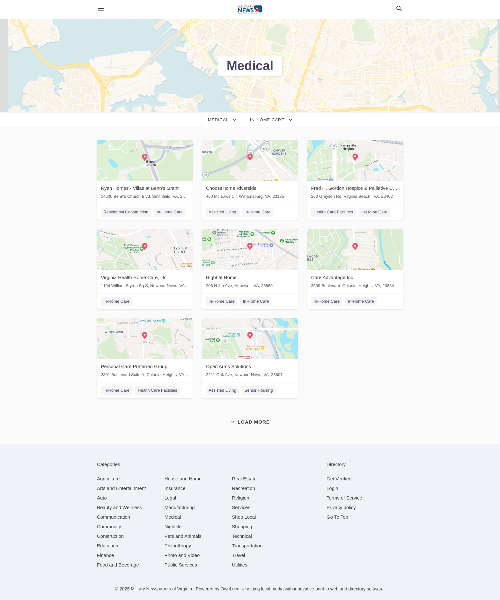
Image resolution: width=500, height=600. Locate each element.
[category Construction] (110, 536)
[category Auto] (102, 498)
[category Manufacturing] (180, 507)
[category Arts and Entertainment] (121, 488)
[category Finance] (105, 555)
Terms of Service (344, 498)
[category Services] (241, 507)
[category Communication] (113, 517)
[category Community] (109, 527)
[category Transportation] (247, 546)
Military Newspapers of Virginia (162, 589)
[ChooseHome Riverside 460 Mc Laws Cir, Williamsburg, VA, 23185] (250, 170)
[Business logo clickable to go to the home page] (250, 9)
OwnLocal (230, 589)
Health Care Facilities (333, 212)
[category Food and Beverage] (118, 565)
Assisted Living (222, 212)
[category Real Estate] (244, 479)
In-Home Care (170, 212)
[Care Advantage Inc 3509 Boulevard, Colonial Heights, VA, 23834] (355, 260)
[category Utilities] (239, 565)
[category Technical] (242, 536)
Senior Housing (259, 390)
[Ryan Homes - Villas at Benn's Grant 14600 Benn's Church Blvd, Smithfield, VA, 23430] (145, 170)
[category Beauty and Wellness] (119, 507)
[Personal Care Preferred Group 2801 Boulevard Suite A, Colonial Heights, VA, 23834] (145, 349)
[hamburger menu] (101, 9)
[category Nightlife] (173, 527)
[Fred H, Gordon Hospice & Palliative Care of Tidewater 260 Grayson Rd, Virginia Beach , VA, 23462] (355, 170)
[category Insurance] (175, 488)
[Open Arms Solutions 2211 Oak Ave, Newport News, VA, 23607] (250, 349)
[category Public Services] (181, 565)
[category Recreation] (243, 488)
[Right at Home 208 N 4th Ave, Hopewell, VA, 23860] (250, 260)
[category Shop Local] (244, 517)
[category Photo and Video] (182, 555)
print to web (326, 589)
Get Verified (339, 479)
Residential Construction (125, 212)
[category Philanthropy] (178, 546)
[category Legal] (170, 498)
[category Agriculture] (108, 479)
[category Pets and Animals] (183, 536)
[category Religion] (240, 498)
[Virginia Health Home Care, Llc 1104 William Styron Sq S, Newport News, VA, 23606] (145, 260)
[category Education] (107, 546)
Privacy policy (341, 507)
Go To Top (337, 517)
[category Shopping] (242, 527)
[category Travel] (238, 555)
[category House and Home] (183, 479)
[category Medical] (173, 517)
